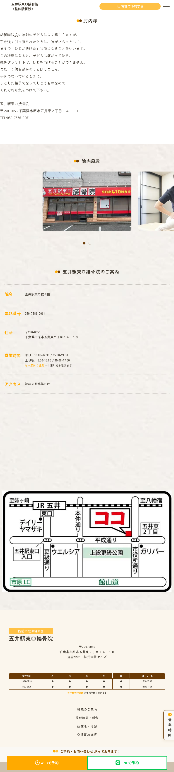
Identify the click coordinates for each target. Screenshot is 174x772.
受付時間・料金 (87, 717)
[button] (84, 243)
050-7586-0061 (35, 313)
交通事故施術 (87, 734)
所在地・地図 (87, 726)
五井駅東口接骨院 (31, 634)
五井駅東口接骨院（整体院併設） (24, 6)
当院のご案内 (87, 709)
